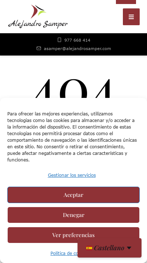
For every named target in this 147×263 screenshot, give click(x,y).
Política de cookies (69, 253)
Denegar (73, 214)
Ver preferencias (73, 235)
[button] (131, 16)
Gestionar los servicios (72, 175)
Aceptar (73, 194)
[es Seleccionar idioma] (110, 248)
